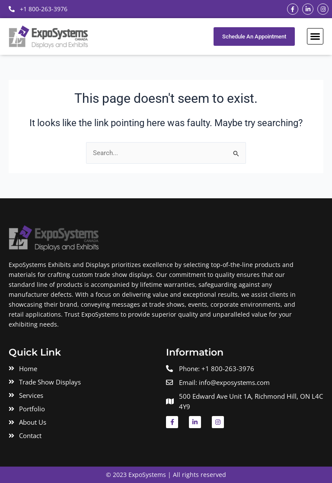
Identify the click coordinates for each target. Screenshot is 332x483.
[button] (315, 36)
